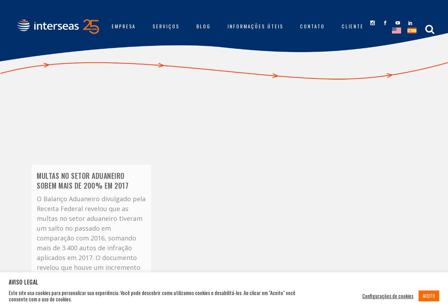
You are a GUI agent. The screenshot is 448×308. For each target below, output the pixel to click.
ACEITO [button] (429, 295)
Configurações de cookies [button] (387, 296)
